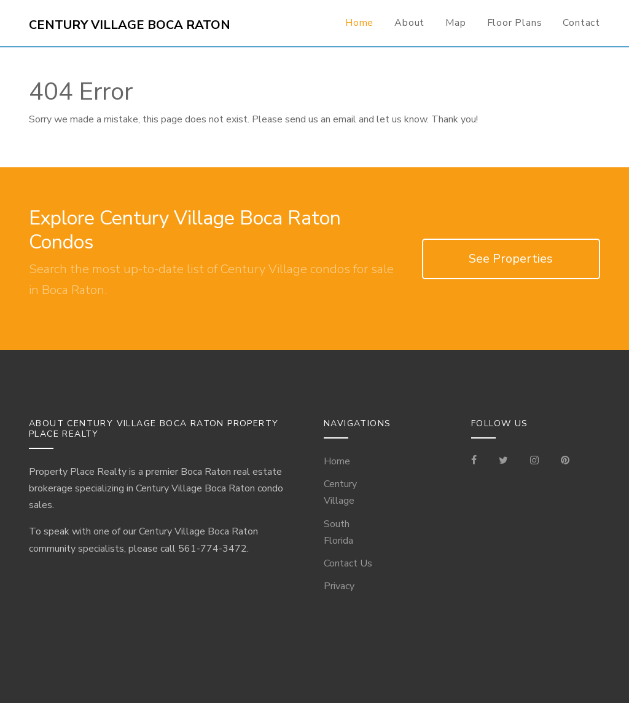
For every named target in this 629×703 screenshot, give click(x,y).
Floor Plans (514, 23)
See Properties (511, 258)
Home (359, 23)
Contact (581, 23)
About (409, 23)
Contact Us (348, 563)
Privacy (339, 586)
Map (455, 23)
